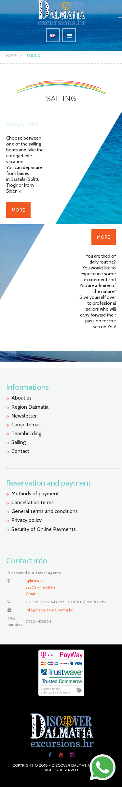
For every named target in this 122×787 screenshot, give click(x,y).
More (18, 210)
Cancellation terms (32, 502)
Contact (20, 451)
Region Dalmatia (29, 407)
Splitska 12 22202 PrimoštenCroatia (40, 587)
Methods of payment (35, 493)
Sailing (33, 55)
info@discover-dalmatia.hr (49, 609)
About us (21, 398)
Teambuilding (26, 433)
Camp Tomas (26, 424)
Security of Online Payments (43, 529)
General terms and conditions (44, 511)
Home (11, 55)
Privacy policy (26, 520)
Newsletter (24, 416)
